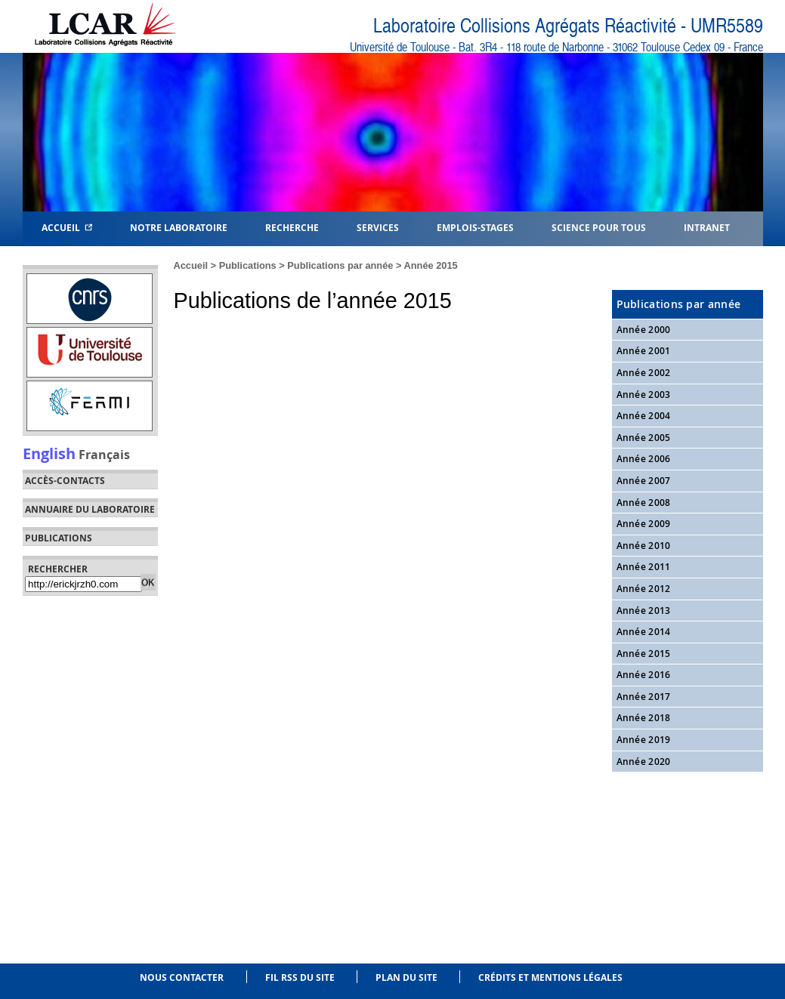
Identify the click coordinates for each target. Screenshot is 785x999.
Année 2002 (644, 372)
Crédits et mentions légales (550, 977)
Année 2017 (644, 696)
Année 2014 (644, 631)
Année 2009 (644, 523)
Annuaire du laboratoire (90, 509)
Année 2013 (644, 610)
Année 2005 (644, 437)
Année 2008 (644, 502)
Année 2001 (644, 350)
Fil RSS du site (300, 977)
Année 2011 (644, 566)
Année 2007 (644, 480)
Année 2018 (644, 717)
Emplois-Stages (475, 227)
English (49, 453)
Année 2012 (644, 588)
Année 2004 (644, 415)
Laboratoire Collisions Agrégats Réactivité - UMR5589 (568, 26)
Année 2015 (431, 265)
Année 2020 (644, 761)
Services (378, 227)
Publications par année (340, 265)
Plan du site (406, 977)
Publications (248, 265)
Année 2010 (644, 545)
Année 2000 (644, 329)
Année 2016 (644, 674)
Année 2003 (644, 394)
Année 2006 (644, 458)
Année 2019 (644, 739)
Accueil (67, 227)
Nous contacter (182, 977)
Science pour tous (599, 227)
